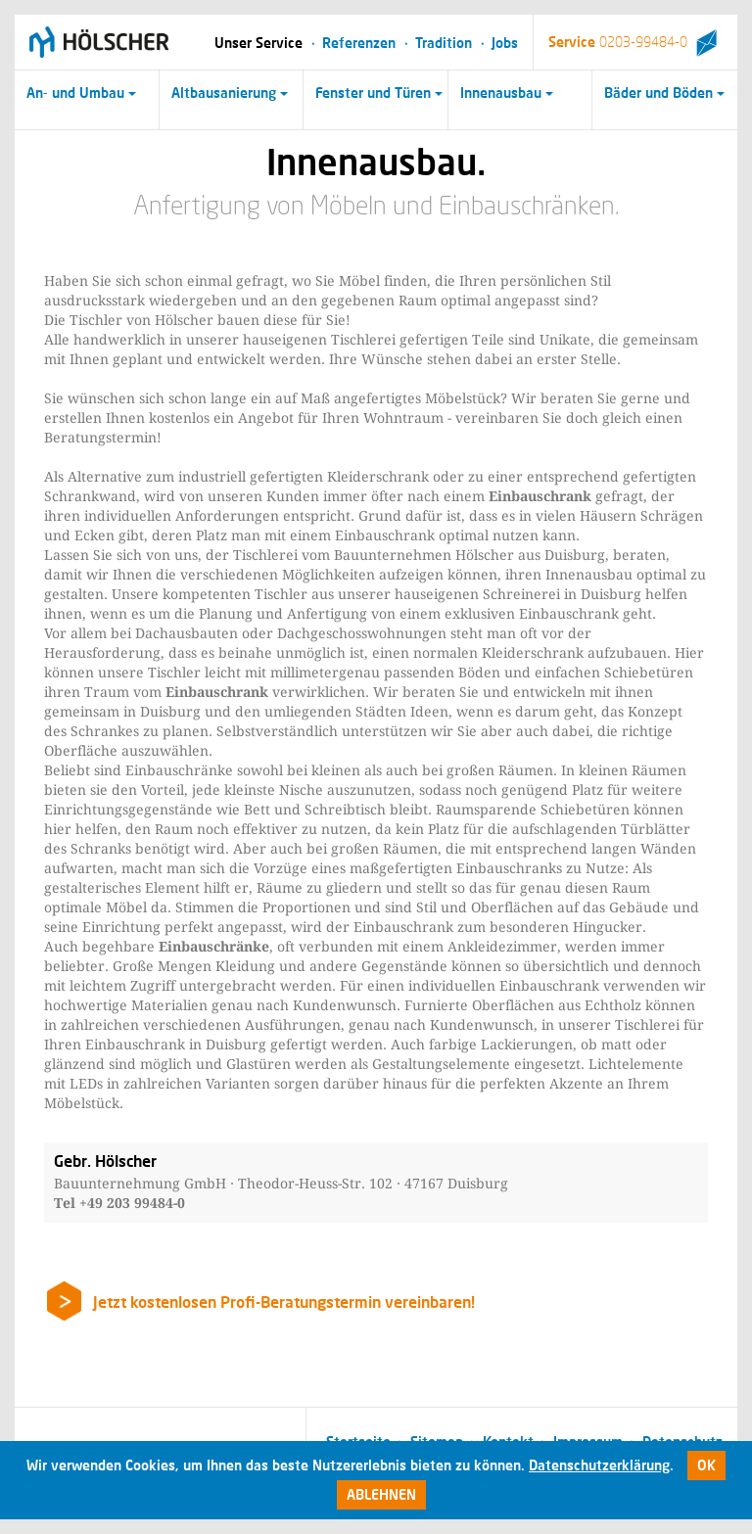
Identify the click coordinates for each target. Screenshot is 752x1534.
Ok (706, 1465)
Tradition (443, 42)
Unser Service (258, 42)
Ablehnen (381, 1494)
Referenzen (359, 42)
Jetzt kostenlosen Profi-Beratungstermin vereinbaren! (284, 1301)
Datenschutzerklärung (599, 1465)
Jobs (505, 42)
